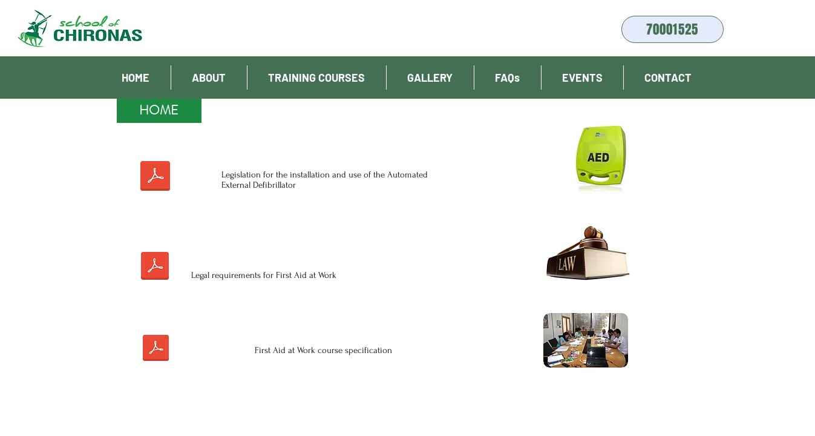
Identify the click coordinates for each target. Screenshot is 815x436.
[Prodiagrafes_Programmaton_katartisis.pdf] (156, 349)
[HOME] (159, 111)
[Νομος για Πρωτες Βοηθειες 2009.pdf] (155, 267)
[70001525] (672, 29)
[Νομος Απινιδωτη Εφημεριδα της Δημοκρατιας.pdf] (155, 177)
